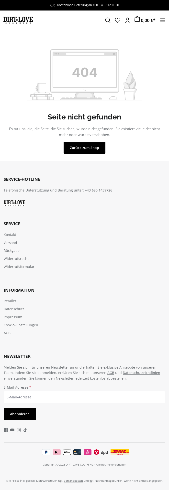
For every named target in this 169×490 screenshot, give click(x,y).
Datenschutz (14, 309)
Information (19, 290)
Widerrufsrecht (16, 258)
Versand (10, 242)
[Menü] (163, 20)
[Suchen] (108, 20)
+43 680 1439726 (98, 190)
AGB (7, 332)
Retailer (10, 300)
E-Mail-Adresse (17, 387)
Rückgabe (12, 250)
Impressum (13, 317)
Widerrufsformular (19, 266)
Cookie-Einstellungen (21, 325)
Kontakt (10, 234)
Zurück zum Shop (84, 147)
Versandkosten (73, 480)
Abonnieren (20, 414)
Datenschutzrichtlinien (141, 372)
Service (12, 223)
